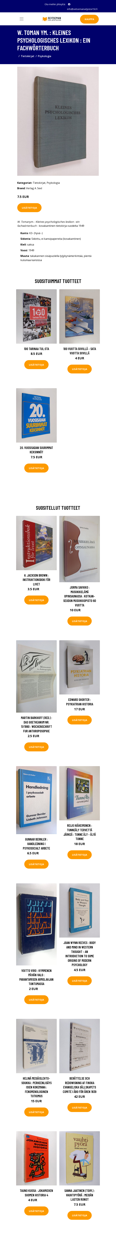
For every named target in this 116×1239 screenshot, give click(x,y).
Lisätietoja (29, 207)
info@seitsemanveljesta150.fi (82, 9)
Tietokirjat (27, 56)
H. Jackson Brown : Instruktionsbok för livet (36, 579)
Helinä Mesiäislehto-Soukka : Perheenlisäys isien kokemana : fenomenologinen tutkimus (36, 1087)
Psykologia (44, 56)
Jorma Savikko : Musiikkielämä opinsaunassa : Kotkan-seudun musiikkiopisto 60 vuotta (79, 596)
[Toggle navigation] (21, 19)
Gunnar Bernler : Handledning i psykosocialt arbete (36, 843)
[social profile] (69, 4)
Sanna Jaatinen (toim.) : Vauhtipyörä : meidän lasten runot (79, 1194)
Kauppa (89, 19)
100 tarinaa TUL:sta (36, 349)
